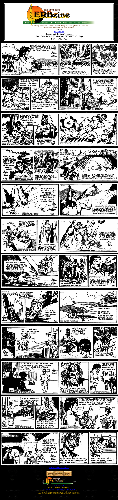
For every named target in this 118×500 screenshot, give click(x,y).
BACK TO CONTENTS (59, 468)
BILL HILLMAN (59, 485)
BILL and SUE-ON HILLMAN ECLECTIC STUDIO (59, 489)
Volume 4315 (59, 32)
